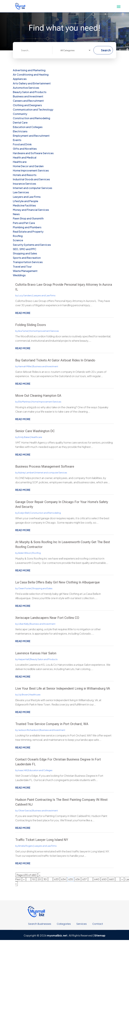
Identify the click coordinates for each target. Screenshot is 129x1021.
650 (104, 879)
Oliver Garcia (24, 810)
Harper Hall (23, 659)
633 (56, 879)
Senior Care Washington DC (35, 431)
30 (45, 879)
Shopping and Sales (42, 588)
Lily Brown (23, 694)
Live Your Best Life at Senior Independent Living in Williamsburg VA (62, 688)
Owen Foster (24, 588)
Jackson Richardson (28, 730)
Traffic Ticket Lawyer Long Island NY (41, 840)
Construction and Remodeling (45, 513)
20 (39, 879)
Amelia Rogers (25, 846)
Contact (97, 924)
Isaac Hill (22, 770)
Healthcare (36, 437)
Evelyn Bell (23, 513)
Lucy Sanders (25, 295)
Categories (64, 924)
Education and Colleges (40, 770)
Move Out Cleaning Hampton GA (38, 395)
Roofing (36, 553)
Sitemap (99, 935)
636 (77, 879)
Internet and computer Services (51, 472)
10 (33, 879)
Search (106, 50)
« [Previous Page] (24, 879)
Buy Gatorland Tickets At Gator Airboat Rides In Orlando (55, 360)
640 (96, 879)
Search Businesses (39, 924)
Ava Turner (23, 331)
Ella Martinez (24, 401)
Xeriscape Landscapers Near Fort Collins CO (47, 618)
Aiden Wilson (24, 553)
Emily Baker (24, 437)
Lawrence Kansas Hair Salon (35, 653)
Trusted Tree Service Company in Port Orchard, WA (51, 724)
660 (111, 879)
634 (63, 879)
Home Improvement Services (44, 331)
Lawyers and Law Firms (44, 295)
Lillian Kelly (23, 624)
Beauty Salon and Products (44, 659)
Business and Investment (45, 366)
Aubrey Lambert (26, 472)
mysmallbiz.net (57, 935)
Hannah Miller (25, 366)
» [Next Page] (122, 879)
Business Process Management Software (44, 466)
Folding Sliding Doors (30, 325)
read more (22, 313)
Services (81, 924)
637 (84, 879)
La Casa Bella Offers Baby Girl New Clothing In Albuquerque (57, 582)
